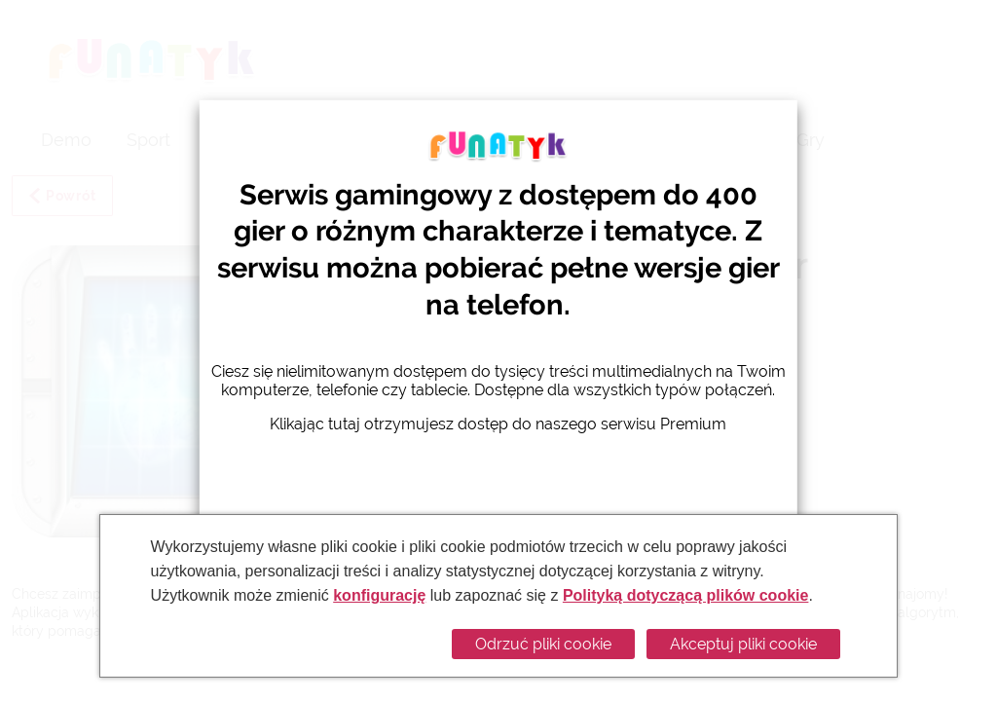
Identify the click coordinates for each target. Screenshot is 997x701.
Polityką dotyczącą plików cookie (686, 595)
